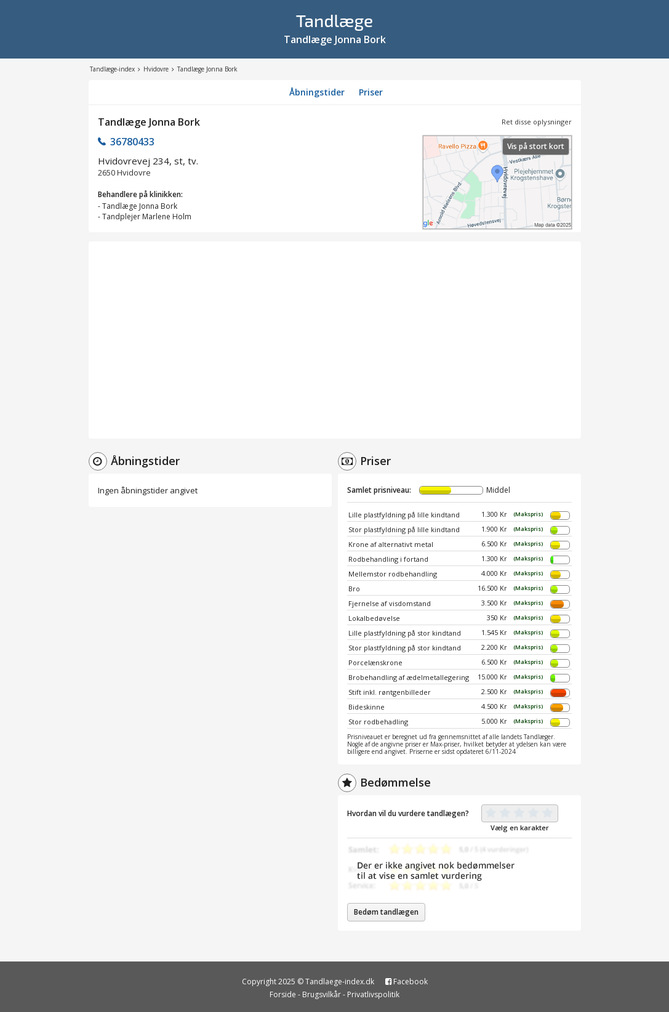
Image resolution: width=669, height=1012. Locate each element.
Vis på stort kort (535, 146)
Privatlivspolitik (373, 994)
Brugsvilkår (321, 994)
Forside (283, 994)
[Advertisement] (335, 340)
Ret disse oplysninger (537, 121)
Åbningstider (317, 92)
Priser (371, 92)
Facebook (406, 981)
